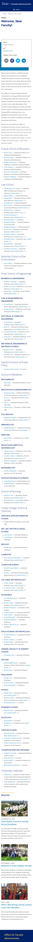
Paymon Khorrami (10, 162)
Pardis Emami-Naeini (11, 568)
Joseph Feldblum (10, 635)
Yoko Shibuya (8, 167)
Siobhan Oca (8, 354)
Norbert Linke (9, 698)
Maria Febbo (8, 721)
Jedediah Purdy (9, 239)
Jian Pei (6, 327)
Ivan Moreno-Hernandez (12, 558)
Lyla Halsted (8, 537)
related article (15, 193)
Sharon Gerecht (9, 286)
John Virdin (8, 263)
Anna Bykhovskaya (10, 598)
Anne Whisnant (9, 782)
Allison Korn (8, 210)
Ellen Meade (8, 615)
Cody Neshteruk (9, 481)
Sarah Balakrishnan (10, 663)
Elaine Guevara (9, 639)
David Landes (8, 760)
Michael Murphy (9, 222)
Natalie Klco (8, 693)
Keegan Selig (8, 642)
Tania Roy (7, 337)
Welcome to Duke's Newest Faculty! (16, 865)
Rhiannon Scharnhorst (12, 765)
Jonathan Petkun (10, 234)
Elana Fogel (8, 198)
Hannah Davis (8, 758)
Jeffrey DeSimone (10, 608)
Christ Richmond (10, 332)
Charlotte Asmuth (10, 753)
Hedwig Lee (8, 723)
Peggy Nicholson (10, 227)
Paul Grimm (8, 205)
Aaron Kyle (7, 291)
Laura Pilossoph (9, 617)
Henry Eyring (8, 157)
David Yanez (8, 407)
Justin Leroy (8, 670)
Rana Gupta (8, 438)
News (4, 14)
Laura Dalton (8, 304)
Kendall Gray (8, 203)
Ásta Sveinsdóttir (10, 685)
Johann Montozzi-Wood (12, 743)
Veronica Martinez (10, 215)
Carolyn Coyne (9, 451)
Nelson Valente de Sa (11, 624)
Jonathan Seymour (10, 249)
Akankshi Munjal (10, 417)
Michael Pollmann (10, 620)
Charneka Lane (9, 655)
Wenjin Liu (7, 678)
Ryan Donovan (9, 733)
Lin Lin (6, 398)
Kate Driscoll (8, 710)
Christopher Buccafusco (12, 188)
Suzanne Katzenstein (11, 369)
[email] (6, 60)
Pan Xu (6, 402)
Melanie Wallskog (10, 177)
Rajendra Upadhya (10, 461)
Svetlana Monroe (10, 702)
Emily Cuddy (8, 603)
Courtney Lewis (9, 588)
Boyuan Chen (8, 350)
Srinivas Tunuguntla (11, 172)
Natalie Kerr (8, 547)
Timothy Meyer (9, 220)
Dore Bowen (8, 535)
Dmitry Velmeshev (10, 471)
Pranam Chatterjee (10, 281)
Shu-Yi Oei (7, 229)
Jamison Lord (8, 495)
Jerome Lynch (9, 309)
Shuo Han (7, 383)
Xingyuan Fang (9, 393)
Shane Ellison (8, 196)
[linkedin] (24, 60)
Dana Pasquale (9, 483)
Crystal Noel (8, 322)
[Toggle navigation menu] (16, 9)
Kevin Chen (8, 153)
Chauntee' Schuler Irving (12, 738)
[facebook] (12, 60)
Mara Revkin (8, 244)
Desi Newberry (9, 500)
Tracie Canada (9, 583)
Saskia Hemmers (9, 428)
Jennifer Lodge (9, 456)
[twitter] (18, 60)
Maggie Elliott (7, 51)
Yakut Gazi (7, 774)
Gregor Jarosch (9, 612)
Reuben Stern (8, 683)
